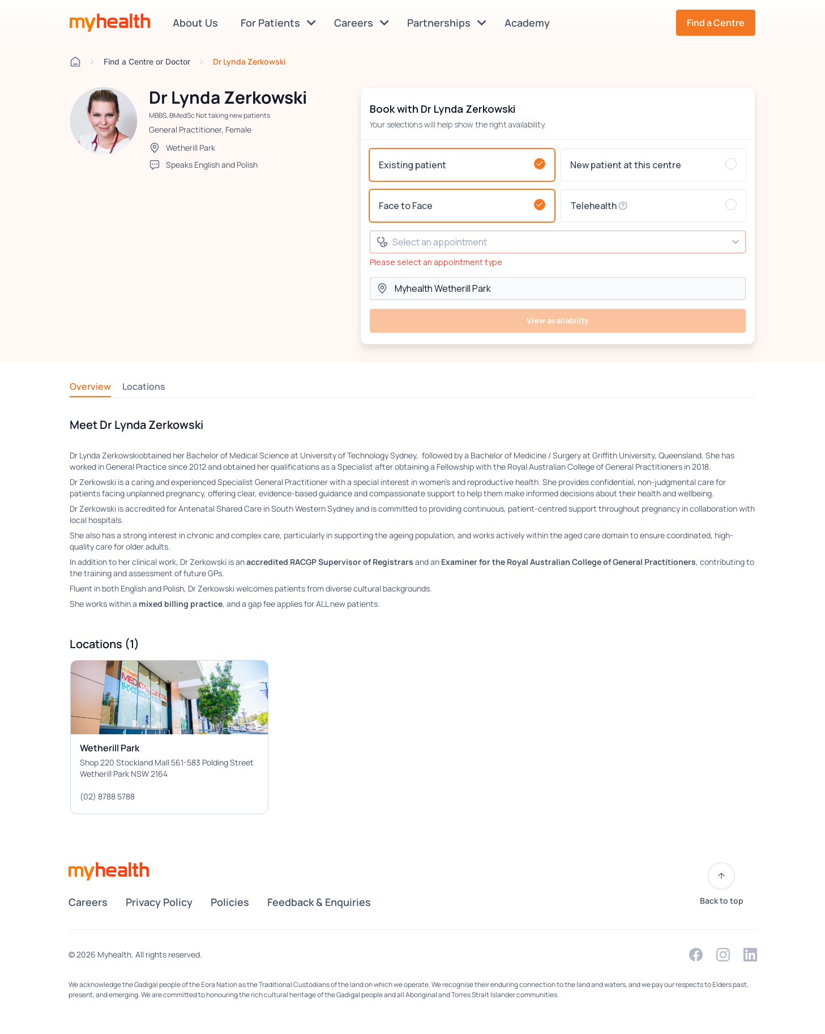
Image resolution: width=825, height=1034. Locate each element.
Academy (529, 22)
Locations (143, 386)
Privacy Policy (159, 902)
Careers (361, 22)
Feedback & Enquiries (319, 902)
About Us (198, 22)
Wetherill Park (190, 147)
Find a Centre (716, 22)
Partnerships (446, 22)
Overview (90, 386)
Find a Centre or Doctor (147, 61)
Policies (230, 902)
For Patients (278, 22)
